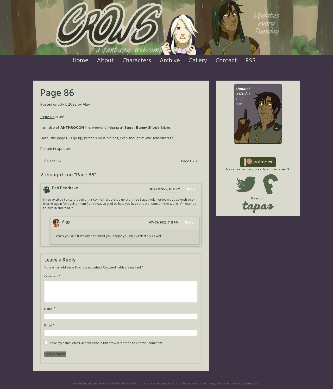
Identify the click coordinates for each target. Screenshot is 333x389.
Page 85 (52, 161)
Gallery (197, 61)
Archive (170, 61)
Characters (136, 61)
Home (80, 61)
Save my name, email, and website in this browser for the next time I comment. (106, 343)
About (105, 61)
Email (48, 325)
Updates (64, 149)
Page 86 (47, 117)
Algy (86, 105)
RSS (250, 61)
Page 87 (189, 161)
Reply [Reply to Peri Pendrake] (191, 189)
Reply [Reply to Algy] (189, 222)
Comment (51, 276)
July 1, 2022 (67, 105)
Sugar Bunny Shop (141, 128)
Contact (226, 61)
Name (48, 309)
